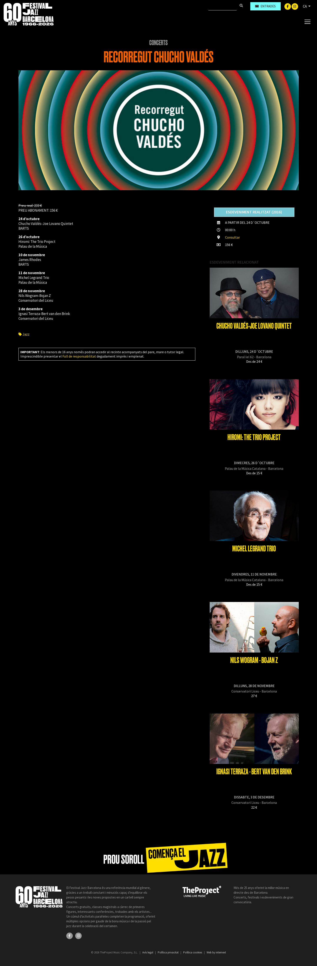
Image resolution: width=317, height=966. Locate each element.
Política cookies (193, 952)
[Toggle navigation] (307, 21)
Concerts (158, 42)
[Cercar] (222, 6)
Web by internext (216, 952)
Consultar (232, 237)
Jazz (24, 334)
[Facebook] (288, 6)
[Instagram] (295, 6)
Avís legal (148, 952)
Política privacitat (168, 952)
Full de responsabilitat (79, 356)
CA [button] (305, 6)
